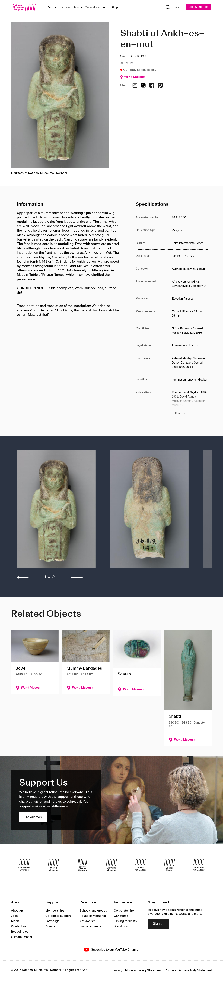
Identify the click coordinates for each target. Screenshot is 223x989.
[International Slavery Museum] (82, 865)
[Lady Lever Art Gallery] (198, 865)
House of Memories (93, 915)
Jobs (14, 915)
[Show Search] (172, 7)
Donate (50, 926)
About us (17, 910)
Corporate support (58, 915)
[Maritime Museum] (111, 865)
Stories (78, 7)
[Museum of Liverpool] (24, 865)
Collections (92, 7)
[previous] (23, 577)
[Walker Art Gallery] (140, 865)
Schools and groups (93, 910)
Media (15, 921)
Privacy (117, 970)
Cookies (170, 970)
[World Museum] (53, 865)
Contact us (18, 926)
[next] (77, 577)
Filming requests (125, 921)
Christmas (121, 915)
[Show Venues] (55, 7)
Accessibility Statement (195, 970)
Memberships (54, 910)
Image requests (90, 926)
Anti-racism (87, 921)
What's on (65, 7)
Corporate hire (124, 910)
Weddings (121, 926)
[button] (56, 511)
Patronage (52, 921)
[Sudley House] (169, 865)
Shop (114, 7)
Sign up (158, 924)
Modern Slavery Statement (143, 970)
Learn (105, 7)
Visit (49, 7)
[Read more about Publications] (190, 403)
